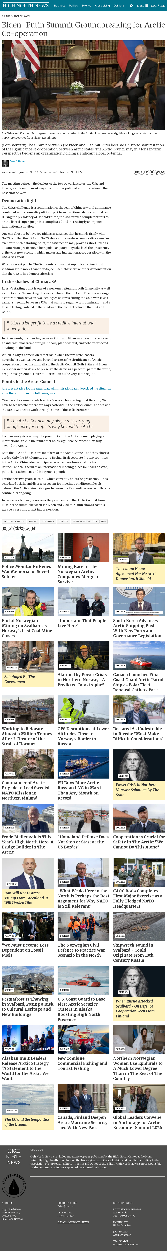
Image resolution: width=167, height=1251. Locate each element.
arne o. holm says (85, 521)
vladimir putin (14, 521)
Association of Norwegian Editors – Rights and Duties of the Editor (72, 1163)
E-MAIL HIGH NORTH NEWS (73, 1222)
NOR (153, 5)
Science (86, 5)
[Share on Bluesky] (162, 172)
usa (103, 521)
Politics (73, 5)
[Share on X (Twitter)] (141, 172)
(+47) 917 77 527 (66, 1215)
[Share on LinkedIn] (146, 172)
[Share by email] (152, 172)
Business (59, 5)
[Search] (131, 5)
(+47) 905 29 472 (126, 1215)
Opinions (119, 5)
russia (33, 521)
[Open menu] (142, 5)
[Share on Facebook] (136, 172)
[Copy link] (157, 172)
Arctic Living (102, 5)
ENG (163, 5)
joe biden (48, 521)
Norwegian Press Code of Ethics (101, 1160)
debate (63, 521)
